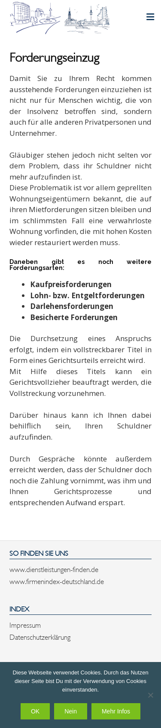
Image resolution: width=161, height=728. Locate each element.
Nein (70, 711)
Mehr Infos (116, 711)
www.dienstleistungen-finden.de (53, 568)
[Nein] (150, 695)
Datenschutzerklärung (39, 636)
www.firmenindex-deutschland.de (56, 580)
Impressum (25, 624)
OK (35, 711)
